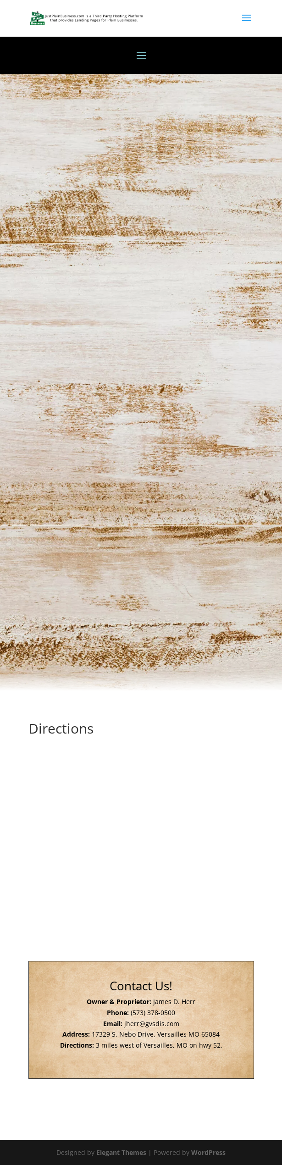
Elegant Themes (121, 1152)
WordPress (208, 1152)
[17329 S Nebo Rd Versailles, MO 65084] (141, 814)
